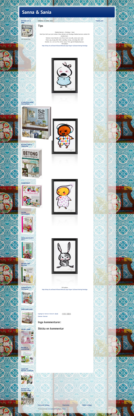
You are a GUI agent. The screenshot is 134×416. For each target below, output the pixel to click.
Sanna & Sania (36, 12)
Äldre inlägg (87, 405)
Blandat (45, 316)
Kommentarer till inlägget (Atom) (57, 409)
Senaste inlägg (43, 405)
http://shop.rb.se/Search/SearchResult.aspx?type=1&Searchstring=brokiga (64, 45)
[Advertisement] (65, 388)
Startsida (65, 405)
